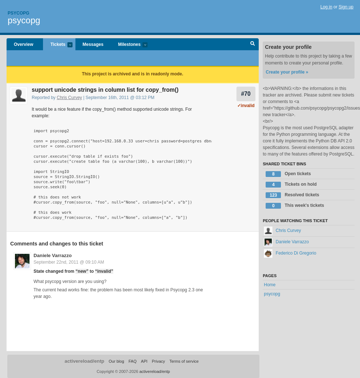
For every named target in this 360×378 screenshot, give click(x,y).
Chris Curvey (69, 97)
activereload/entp (84, 361)
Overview (23, 44)
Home (269, 284)
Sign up (346, 6)
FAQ (133, 361)
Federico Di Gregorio (290, 253)
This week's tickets (295, 206)
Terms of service (184, 361)
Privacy (158, 361)
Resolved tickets (292, 195)
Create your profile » (287, 72)
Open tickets (288, 174)
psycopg (24, 20)
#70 (246, 94)
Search (253, 44)
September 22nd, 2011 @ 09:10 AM (69, 262)
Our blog (116, 361)
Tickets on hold (291, 185)
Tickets (57, 45)
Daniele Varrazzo (53, 255)
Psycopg (18, 13)
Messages (93, 44)
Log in (326, 6)
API (144, 361)
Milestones (129, 45)
